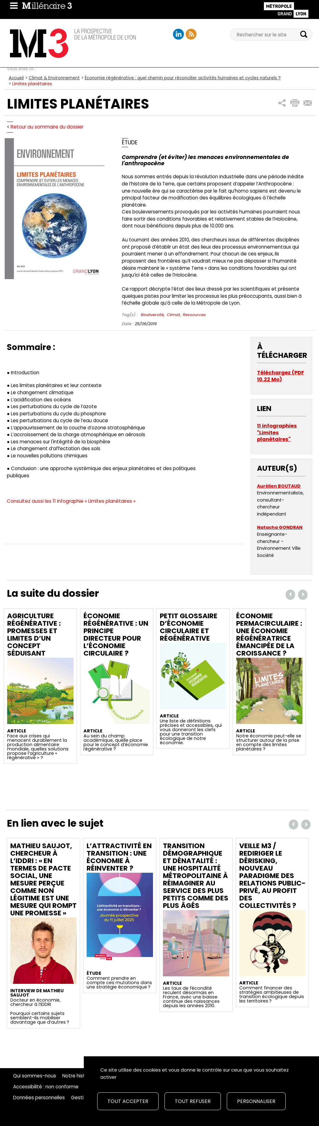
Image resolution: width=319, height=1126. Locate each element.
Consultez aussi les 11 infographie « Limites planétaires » (71, 501)
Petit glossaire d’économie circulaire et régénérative (188, 627)
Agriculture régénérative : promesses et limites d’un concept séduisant (34, 634)
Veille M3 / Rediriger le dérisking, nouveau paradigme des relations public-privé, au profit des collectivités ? (272, 875)
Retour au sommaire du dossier (47, 127)
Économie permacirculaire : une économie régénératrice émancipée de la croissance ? (269, 634)
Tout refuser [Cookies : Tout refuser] (193, 1101)
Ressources (194, 314)
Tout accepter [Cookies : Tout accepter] (127, 1101)
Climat (173, 314)
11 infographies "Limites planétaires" (277, 432)
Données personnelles (39, 1098)
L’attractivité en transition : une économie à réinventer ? (119, 857)
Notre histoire (78, 1076)
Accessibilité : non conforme (46, 1087)
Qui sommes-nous (34, 1076)
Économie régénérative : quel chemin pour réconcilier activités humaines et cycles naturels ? (183, 78)
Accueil (16, 78)
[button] (282, 103)
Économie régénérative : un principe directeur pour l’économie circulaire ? (115, 634)
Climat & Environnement (54, 78)
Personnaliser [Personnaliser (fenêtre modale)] (256, 1101)
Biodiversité (152, 314)
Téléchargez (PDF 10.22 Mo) (280, 376)
